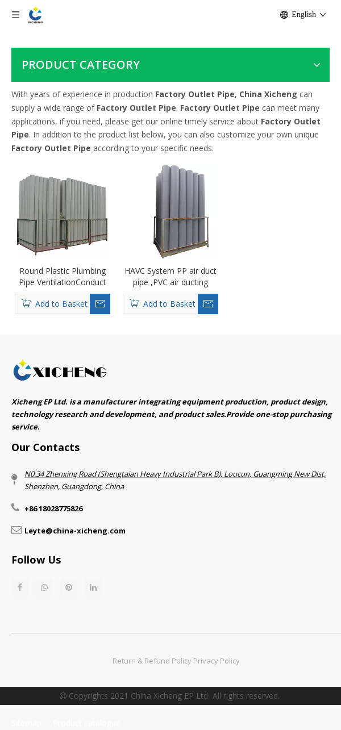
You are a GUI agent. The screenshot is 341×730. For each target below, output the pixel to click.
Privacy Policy (216, 661)
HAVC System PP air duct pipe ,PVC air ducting (170, 276)
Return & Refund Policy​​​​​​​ (152, 661)
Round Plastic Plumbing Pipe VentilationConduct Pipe (62, 276)
